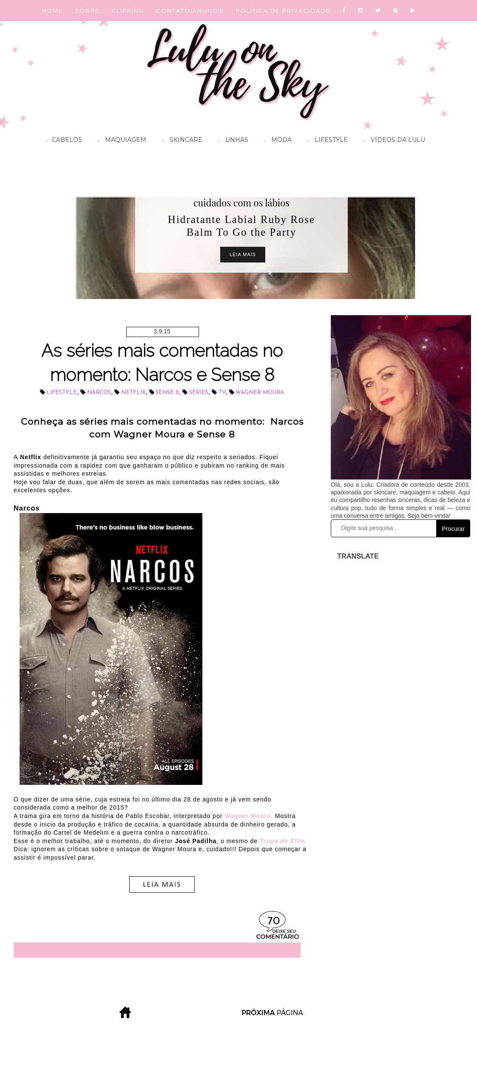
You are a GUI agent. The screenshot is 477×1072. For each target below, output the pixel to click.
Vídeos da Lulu (392, 141)
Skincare (180, 141)
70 (273, 921)
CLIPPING (127, 10)
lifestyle (61, 392)
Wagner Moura (260, 392)
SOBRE (87, 10)
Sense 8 (167, 392)
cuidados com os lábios (241, 202)
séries (198, 392)
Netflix (133, 392)
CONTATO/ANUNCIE (190, 10)
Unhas (231, 141)
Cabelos (62, 141)
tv (222, 392)
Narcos (99, 392)
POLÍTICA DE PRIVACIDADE (283, 10)
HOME (52, 10)
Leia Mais (243, 254)
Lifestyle (326, 141)
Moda (276, 141)
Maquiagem (120, 141)
